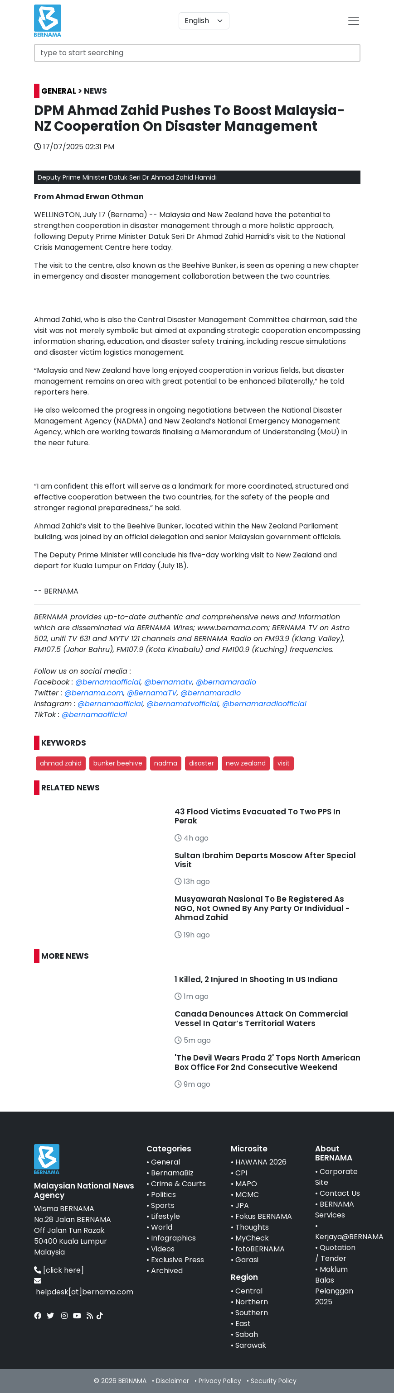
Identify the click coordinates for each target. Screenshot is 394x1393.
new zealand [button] (246, 763)
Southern (251, 1312)
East (243, 1323)
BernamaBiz (172, 1173)
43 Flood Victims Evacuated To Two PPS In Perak (257, 816)
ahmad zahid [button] (61, 763)
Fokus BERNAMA (263, 1216)
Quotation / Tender (335, 1253)
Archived (167, 1270)
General (165, 1162)
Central (249, 1291)
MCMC (247, 1194)
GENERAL (58, 91)
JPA (242, 1205)
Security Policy (274, 1380)
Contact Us (340, 1193)
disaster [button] (201, 763)
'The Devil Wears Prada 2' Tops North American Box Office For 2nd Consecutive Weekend (267, 1062)
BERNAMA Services (334, 1209)
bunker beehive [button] (117, 763)
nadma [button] (165, 763)
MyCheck (252, 1238)
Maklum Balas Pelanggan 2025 (334, 1285)
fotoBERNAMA (260, 1249)
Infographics (173, 1238)
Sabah (246, 1334)
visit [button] (283, 763)
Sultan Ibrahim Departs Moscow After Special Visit (265, 860)
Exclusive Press (177, 1260)
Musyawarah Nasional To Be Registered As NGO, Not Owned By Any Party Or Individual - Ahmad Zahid (262, 908)
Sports (163, 1205)
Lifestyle (165, 1216)
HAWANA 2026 (261, 1162)
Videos (163, 1249)
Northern (251, 1302)
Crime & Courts (178, 1184)
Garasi (246, 1260)
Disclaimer (172, 1380)
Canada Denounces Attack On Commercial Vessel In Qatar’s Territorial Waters (261, 1018)
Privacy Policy (220, 1380)
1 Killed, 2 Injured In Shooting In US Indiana (256, 979)
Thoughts (252, 1227)
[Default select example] (204, 20)
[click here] (63, 1270)
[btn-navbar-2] (353, 21)
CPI (241, 1173)
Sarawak (250, 1345)
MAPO (246, 1184)
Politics (163, 1194)
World (161, 1227)
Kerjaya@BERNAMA (349, 1236)
